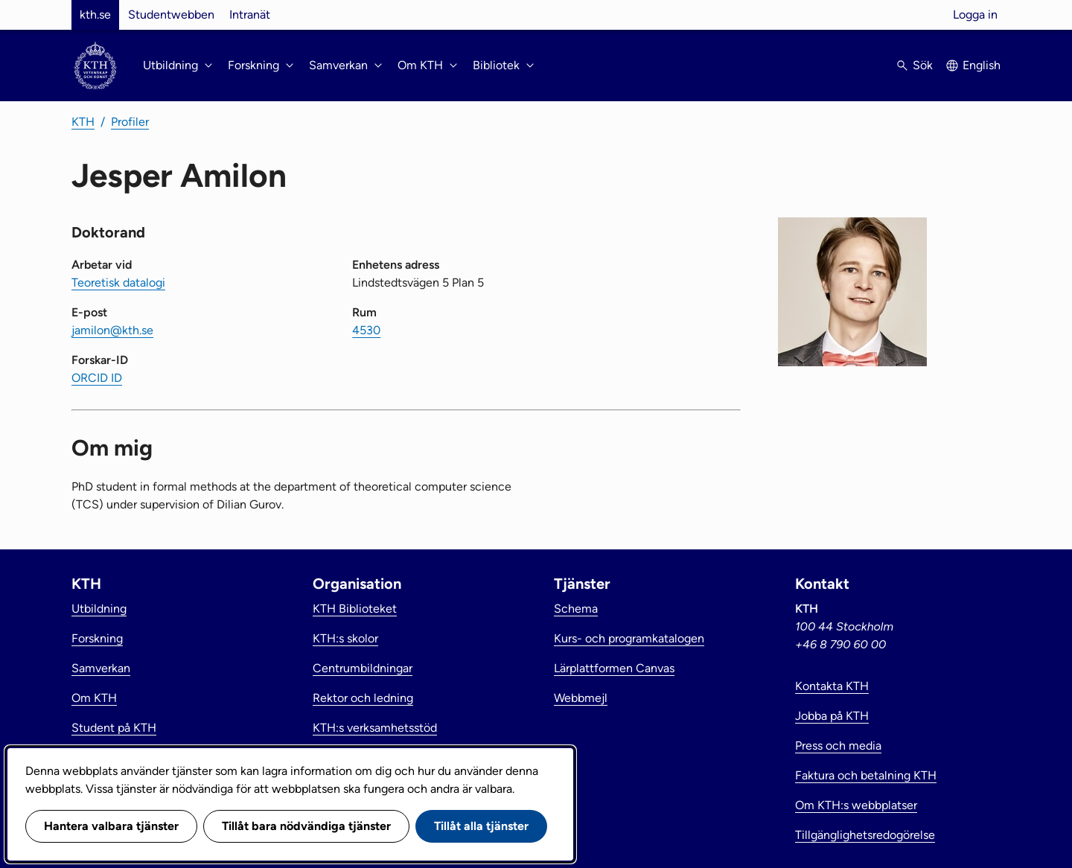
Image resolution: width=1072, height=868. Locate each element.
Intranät (249, 14)
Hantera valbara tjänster (111, 826)
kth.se (95, 14)
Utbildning (99, 608)
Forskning (97, 638)
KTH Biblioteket (355, 608)
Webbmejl (580, 698)
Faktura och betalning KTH (866, 775)
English (982, 65)
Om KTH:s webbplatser (856, 805)
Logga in (975, 14)
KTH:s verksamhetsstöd (375, 728)
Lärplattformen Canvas (614, 668)
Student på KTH (113, 728)
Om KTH (94, 698)
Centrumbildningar (362, 668)
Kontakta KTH (832, 686)
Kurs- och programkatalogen (629, 638)
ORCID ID (96, 378)
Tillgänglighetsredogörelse (865, 835)
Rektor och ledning (363, 698)
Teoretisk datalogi (118, 282)
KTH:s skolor (345, 638)
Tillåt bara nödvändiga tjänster (306, 826)
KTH (83, 122)
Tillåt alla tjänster (481, 826)
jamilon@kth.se (112, 330)
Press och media (838, 745)
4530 (366, 330)
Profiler (130, 122)
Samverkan (100, 668)
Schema (576, 608)
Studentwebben (171, 14)
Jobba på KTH (832, 716)
